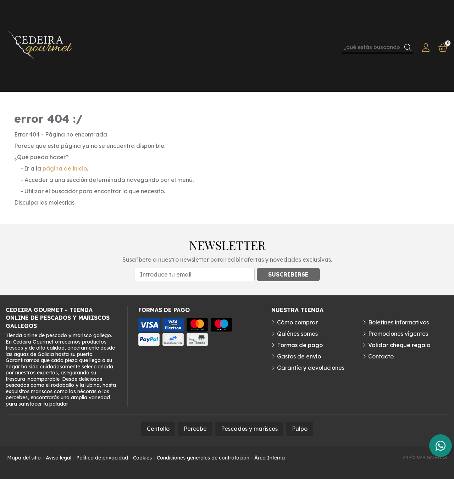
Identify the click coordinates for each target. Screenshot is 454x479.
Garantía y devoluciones (310, 367)
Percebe (195, 428)
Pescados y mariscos (249, 428)
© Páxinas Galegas (425, 457)
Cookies (142, 458)
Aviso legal (58, 458)
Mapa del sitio (24, 458)
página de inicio (65, 168)
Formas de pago (300, 345)
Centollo (158, 428)
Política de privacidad (102, 458)
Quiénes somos (297, 333)
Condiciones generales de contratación (203, 458)
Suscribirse (288, 274)
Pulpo (300, 428)
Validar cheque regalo (399, 345)
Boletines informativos (398, 322)
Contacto (381, 356)
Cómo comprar (297, 322)
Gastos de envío (299, 356)
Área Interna (269, 458)
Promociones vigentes (398, 333)
